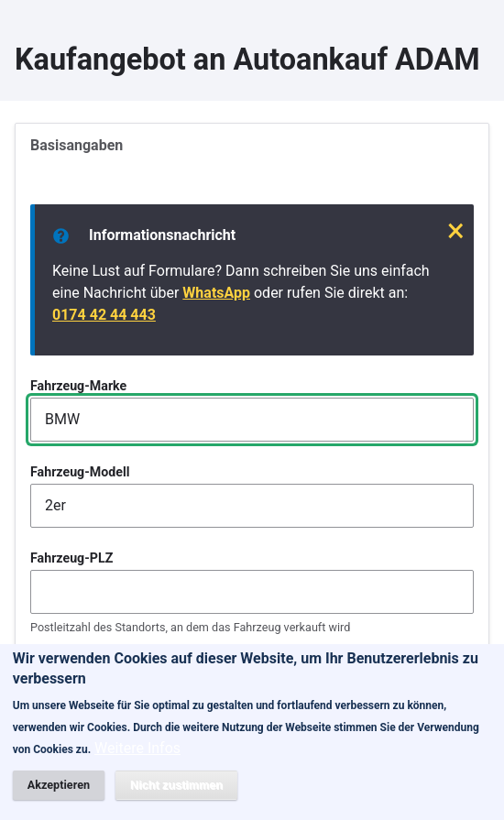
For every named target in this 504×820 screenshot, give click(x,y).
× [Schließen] (456, 230)
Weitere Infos (137, 757)
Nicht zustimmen (176, 794)
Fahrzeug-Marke (78, 385)
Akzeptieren (58, 794)
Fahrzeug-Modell (80, 472)
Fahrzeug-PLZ (71, 558)
